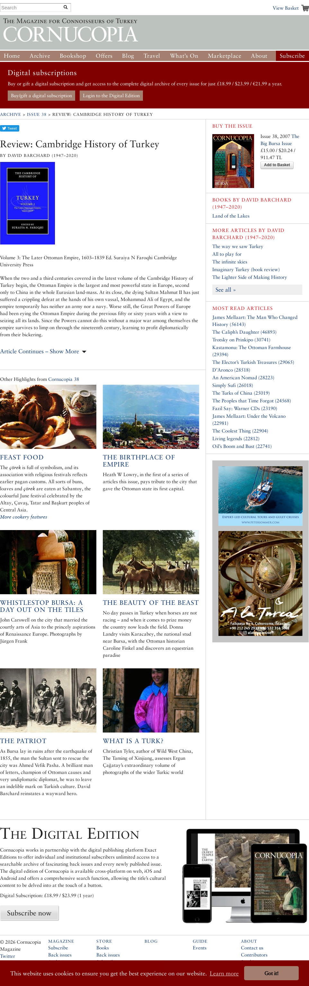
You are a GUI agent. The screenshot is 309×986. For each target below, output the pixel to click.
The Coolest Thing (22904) (240, 430)
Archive (40, 55)
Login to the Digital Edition (111, 95)
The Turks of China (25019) (241, 393)
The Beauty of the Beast (151, 602)
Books (102, 947)
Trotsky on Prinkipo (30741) (241, 339)
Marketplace (225, 55)
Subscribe (292, 55)
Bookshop (73, 55)
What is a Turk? (133, 741)
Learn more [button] (224, 973)
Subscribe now (29, 913)
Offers (104, 55)
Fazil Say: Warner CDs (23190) (244, 408)
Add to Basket (277, 165)
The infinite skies (229, 261)
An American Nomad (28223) (243, 377)
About (259, 55)
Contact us (252, 947)
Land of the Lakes (231, 216)
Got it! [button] (271, 973)
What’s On (184, 55)
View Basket (286, 8)
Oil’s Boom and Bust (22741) (242, 446)
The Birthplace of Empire (139, 460)
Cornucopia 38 (63, 379)
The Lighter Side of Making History (249, 277)
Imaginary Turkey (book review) (246, 269)
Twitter (7, 956)
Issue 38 (37, 114)
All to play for (227, 254)
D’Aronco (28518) (231, 370)
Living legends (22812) (236, 438)
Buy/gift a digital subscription (41, 95)
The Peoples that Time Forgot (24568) (251, 400)
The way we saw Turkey (237, 246)
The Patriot (23, 741)
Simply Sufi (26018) (232, 385)
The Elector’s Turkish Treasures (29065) (253, 362)
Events (200, 947)
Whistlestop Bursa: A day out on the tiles (42, 606)
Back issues (60, 954)
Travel (152, 55)
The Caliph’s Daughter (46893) (244, 332)
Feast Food (22, 457)
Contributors (254, 954)
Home (12, 55)
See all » (226, 289)
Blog (128, 55)
